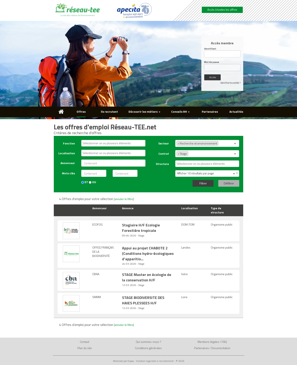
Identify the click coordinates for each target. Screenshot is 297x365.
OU (92, 182)
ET (84, 182)
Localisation (66, 153)
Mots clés (68, 173)
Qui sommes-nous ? (148, 341)
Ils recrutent (109, 111)
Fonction (69, 143)
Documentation (220, 348)
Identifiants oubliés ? (230, 82)
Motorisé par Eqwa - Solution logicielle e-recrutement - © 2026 (148, 361)
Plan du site (84, 348)
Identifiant (210, 48)
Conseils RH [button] (180, 111)
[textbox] (114, 143)
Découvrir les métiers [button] (144, 111)
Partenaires (210, 111)
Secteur (163, 143)
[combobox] (113, 143)
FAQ (224, 341)
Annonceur (67, 163)
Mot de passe (211, 62)
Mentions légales (208, 341)
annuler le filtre (124, 199)
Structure (162, 164)
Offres (81, 111)
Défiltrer (229, 183)
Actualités (236, 111)
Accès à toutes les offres (222, 10)
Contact (84, 341)
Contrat (163, 153)
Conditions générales (148, 348)
